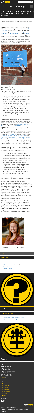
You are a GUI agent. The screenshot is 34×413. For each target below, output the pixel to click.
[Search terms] (24, 2)
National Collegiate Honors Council (12, 263)
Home (2, 20)
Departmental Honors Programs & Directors (14, 317)
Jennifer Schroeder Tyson (20, 138)
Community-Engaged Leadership (11, 266)
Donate (4, 359)
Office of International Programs (11, 265)
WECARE (18, 125)
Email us (3, 377)
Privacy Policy (6, 391)
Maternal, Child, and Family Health (19, 32)
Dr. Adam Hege (12, 134)
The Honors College (13, 6)
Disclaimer (5, 385)
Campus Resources (8, 268)
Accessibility (5, 389)
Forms (4, 261)
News (6, 20)
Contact (4, 393)
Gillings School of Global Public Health (10, 33)
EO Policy (5, 387)
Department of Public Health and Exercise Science (14, 135)
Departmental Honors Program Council (12, 319)
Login (4, 395)
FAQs (3, 308)
